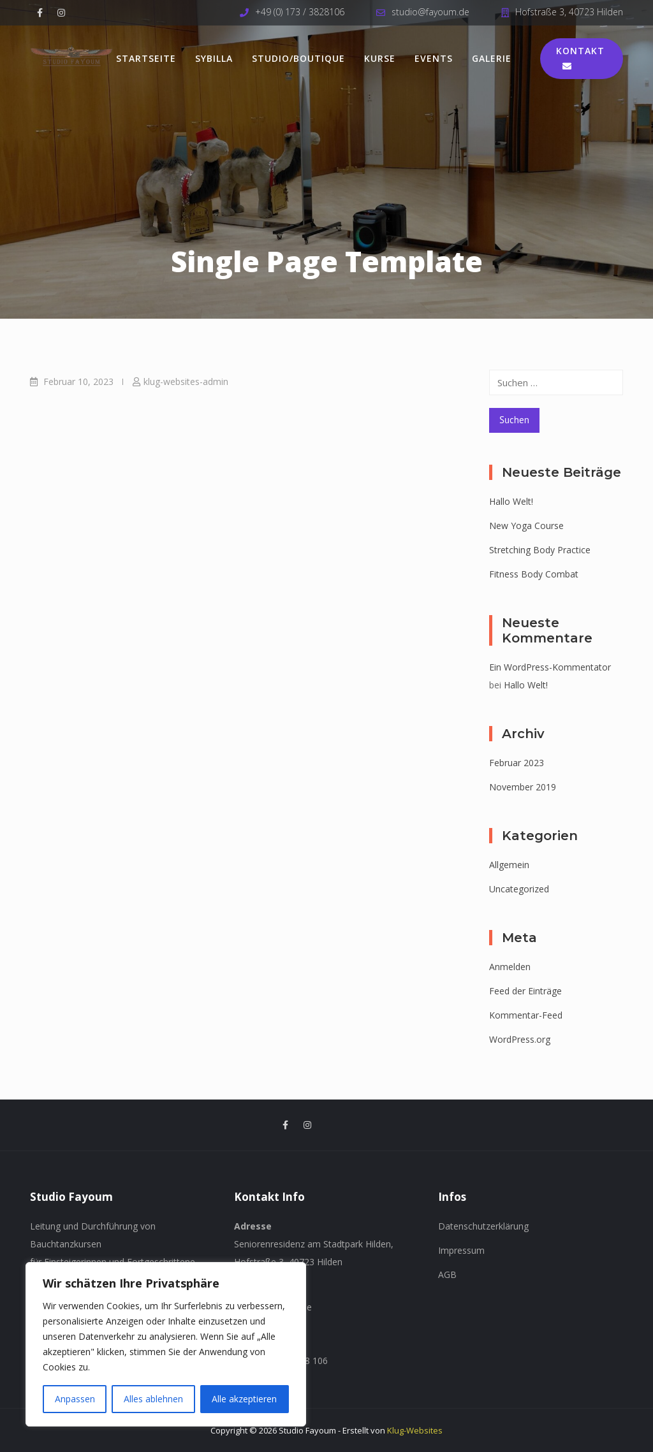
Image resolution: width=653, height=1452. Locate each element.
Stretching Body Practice (540, 550)
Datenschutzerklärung (483, 1226)
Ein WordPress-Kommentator (550, 667)
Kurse (379, 58)
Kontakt (580, 58)
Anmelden (510, 967)
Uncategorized (519, 889)
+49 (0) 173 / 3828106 (299, 12)
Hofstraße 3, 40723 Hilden (569, 12)
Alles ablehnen (153, 1399)
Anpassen (75, 1399)
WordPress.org (519, 1039)
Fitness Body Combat (533, 574)
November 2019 (522, 787)
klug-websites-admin (185, 381)
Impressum (461, 1250)
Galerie (491, 58)
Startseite (146, 58)
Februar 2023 (516, 763)
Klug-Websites (415, 1430)
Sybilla (214, 58)
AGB (447, 1274)
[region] (166, 1344)
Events (434, 58)
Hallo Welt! (511, 501)
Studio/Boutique (298, 58)
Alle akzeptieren (244, 1399)
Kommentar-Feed (525, 1015)
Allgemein (509, 865)
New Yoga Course (526, 525)
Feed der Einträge (525, 991)
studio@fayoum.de (430, 12)
